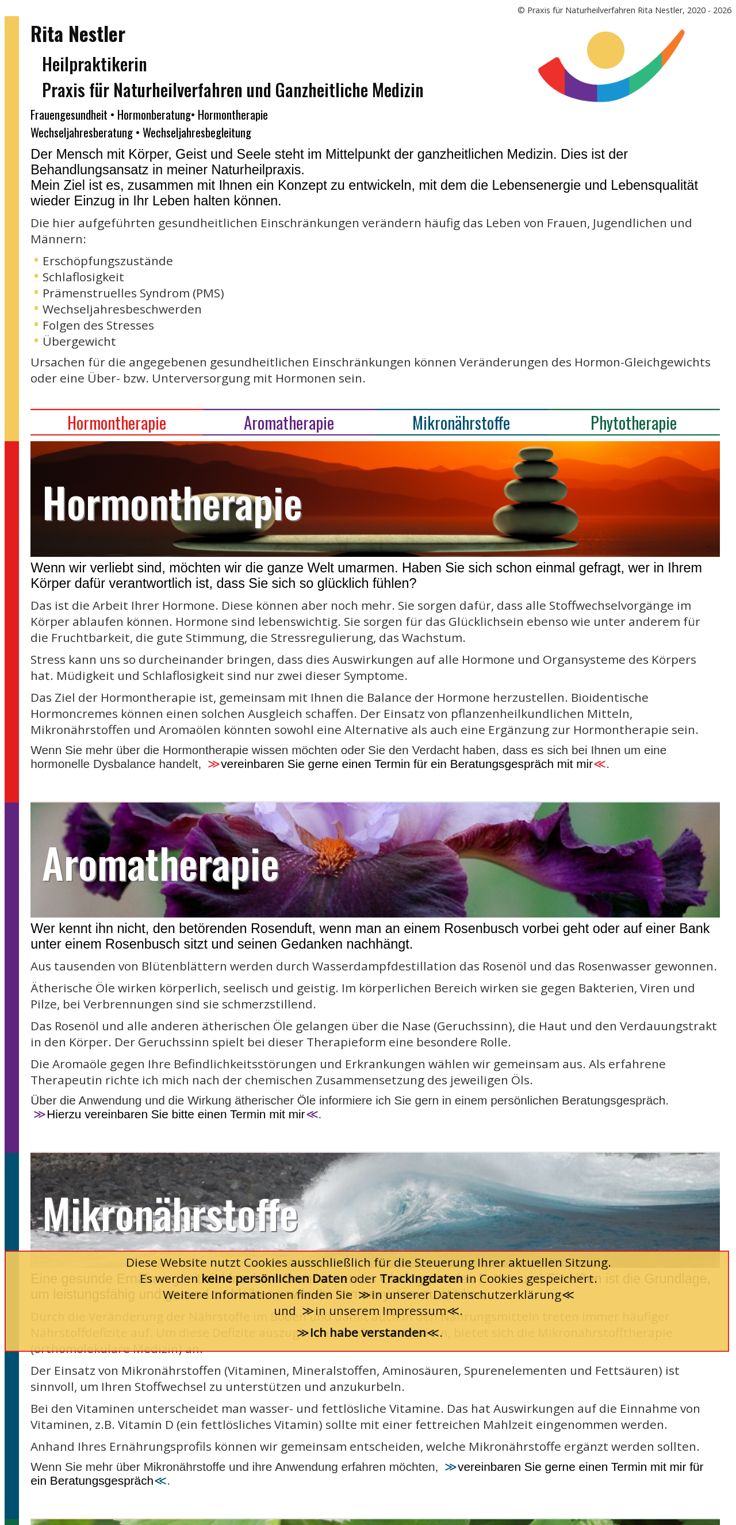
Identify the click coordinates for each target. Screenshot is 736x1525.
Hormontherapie (116, 422)
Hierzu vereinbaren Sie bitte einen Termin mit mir (176, 1114)
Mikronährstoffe (461, 422)
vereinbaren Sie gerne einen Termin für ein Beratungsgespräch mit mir (407, 763)
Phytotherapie (634, 422)
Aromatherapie (289, 422)
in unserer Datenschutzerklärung (466, 1294)
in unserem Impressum (380, 1310)
